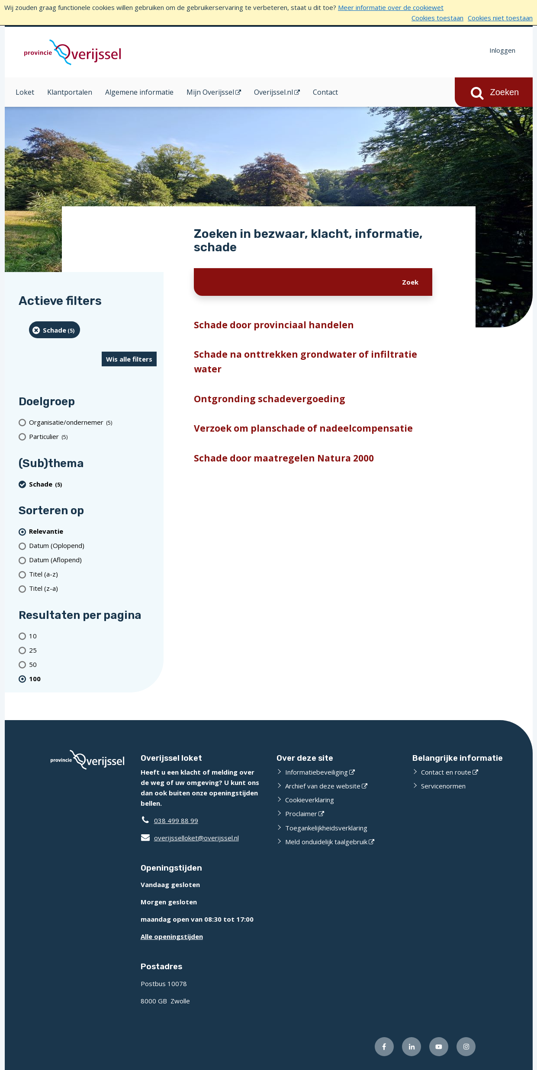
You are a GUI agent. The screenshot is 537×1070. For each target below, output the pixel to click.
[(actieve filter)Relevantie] (93, 531)
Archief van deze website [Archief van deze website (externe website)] (322, 786)
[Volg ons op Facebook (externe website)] (384, 1046)
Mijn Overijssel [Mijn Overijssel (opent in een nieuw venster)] (210, 92)
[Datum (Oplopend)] (93, 545)
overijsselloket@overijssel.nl (190, 837)
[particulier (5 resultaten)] (93, 436)
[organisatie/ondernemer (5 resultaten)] (93, 422)
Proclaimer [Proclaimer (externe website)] (301, 813)
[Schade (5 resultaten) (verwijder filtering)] (54, 329)
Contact (325, 92)
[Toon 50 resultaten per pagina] (93, 664)
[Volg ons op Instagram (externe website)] (466, 1046)
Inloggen (502, 50)
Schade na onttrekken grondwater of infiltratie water (305, 361)
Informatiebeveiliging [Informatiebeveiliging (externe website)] (316, 772)
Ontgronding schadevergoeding (269, 399)
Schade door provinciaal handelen (274, 325)
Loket (25, 92)
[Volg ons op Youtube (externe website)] (438, 1046)
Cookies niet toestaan (500, 17)
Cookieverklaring (309, 799)
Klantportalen (69, 92)
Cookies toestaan (437, 17)
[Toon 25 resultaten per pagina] (93, 650)
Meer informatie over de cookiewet (391, 7)
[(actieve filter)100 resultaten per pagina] (93, 678)
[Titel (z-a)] (93, 588)
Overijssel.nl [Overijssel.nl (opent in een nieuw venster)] (273, 92)
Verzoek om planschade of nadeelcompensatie (303, 428)
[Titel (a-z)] (93, 574)
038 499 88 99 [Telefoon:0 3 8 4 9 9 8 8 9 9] (176, 820)
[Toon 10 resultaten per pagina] (93, 635)
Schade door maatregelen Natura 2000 (284, 458)
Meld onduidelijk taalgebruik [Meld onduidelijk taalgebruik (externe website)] (326, 841)
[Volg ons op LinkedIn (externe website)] (411, 1046)
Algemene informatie (139, 92)
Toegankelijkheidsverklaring (326, 827)
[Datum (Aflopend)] (93, 560)
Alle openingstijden (172, 936)
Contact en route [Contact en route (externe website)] (446, 772)
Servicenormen (443, 786)
